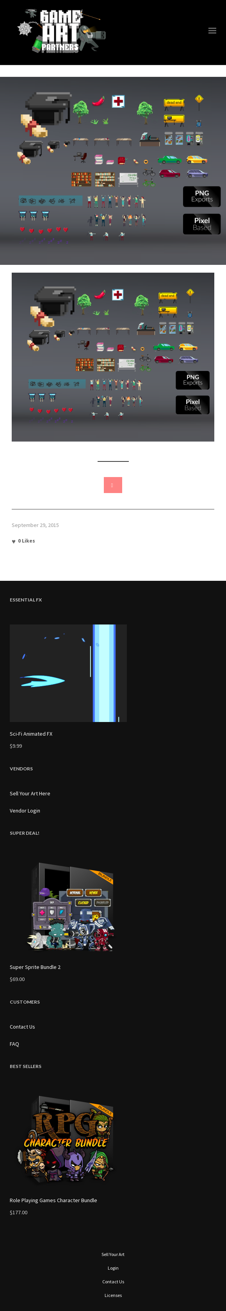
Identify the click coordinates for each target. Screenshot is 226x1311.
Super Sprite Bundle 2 (35, 966)
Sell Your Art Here (30, 793)
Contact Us (22, 1026)
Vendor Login (25, 810)
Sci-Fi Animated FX (31, 733)
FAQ (14, 1043)
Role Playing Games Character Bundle (53, 1200)
